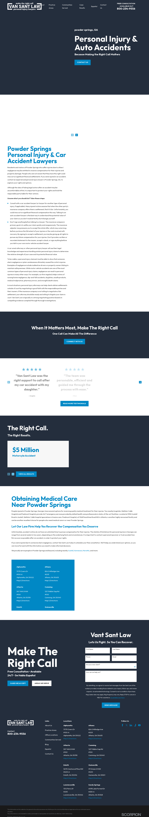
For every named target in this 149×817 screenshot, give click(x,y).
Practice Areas (50, 730)
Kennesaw (78, 551)
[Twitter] (126, 725)
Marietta (86, 551)
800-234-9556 (126, 8)
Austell (70, 551)
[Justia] (135, 725)
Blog (47, 744)
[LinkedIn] (131, 725)
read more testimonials (74, 403)
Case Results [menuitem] (82, 6)
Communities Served (53, 740)
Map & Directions (23, 580)
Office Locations (51, 735)
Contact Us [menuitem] (103, 6)
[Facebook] (122, 725)
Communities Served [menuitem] (67, 6)
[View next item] (76, 135)
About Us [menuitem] (42, 6)
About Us (48, 725)
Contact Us (82, 62)
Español (48, 749)
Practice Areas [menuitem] (52, 6)
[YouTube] (139, 725)
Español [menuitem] (94, 6)
